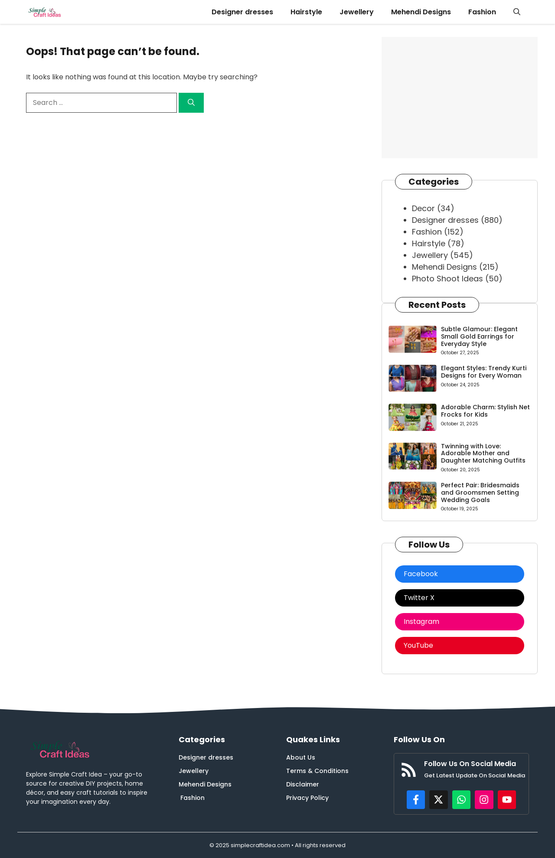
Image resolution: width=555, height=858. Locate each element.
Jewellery (357, 12)
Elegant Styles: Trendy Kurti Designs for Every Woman (483, 372)
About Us (300, 757)
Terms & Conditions (317, 771)
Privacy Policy (307, 797)
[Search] (191, 103)
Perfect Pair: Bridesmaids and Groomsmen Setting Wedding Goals (480, 492)
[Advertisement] (460, 97)
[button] (517, 12)
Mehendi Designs (421, 12)
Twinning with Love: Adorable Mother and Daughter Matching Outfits (483, 453)
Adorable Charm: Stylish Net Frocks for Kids (485, 411)
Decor (423, 208)
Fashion (482, 12)
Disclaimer (302, 784)
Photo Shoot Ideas (447, 278)
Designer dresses (242, 12)
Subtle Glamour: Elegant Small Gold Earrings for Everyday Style (479, 336)
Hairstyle (306, 12)
